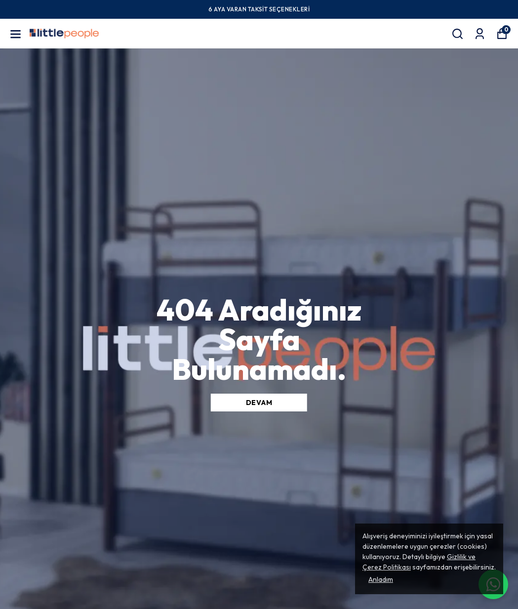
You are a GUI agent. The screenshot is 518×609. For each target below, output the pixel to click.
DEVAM (259, 402)
